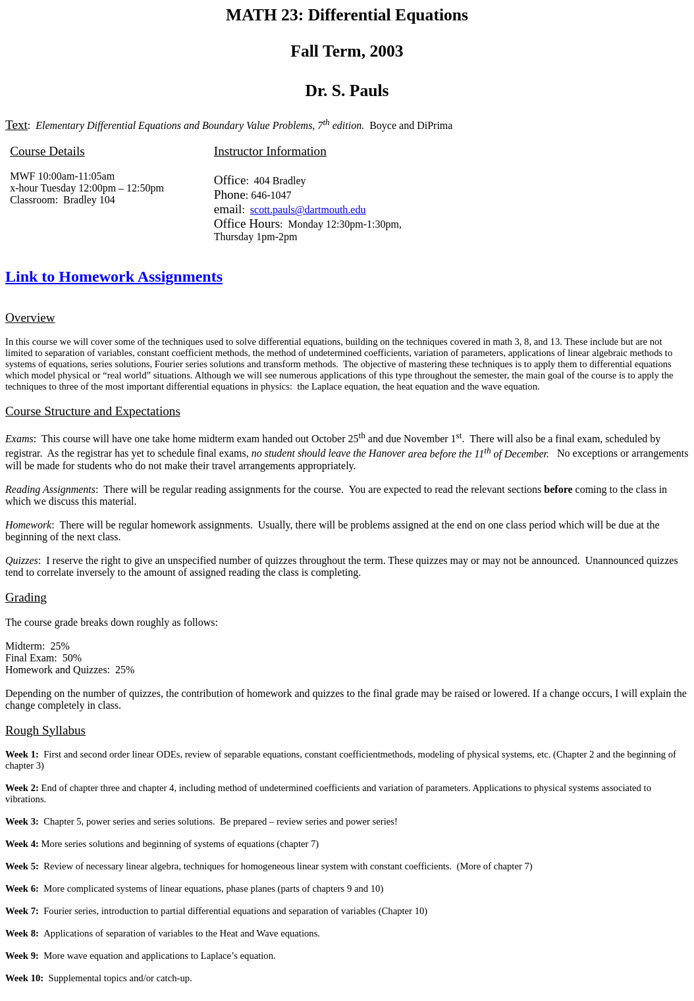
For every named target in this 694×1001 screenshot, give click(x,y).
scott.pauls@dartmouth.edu (308, 209)
